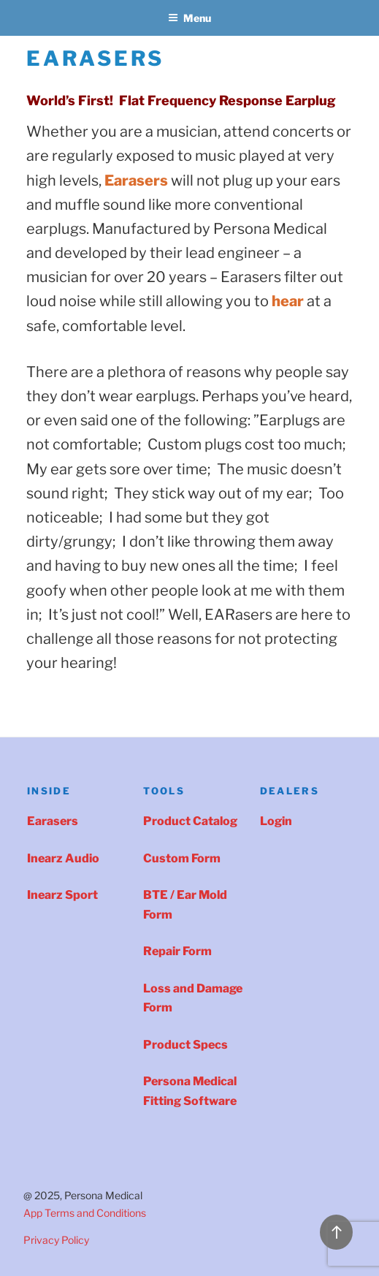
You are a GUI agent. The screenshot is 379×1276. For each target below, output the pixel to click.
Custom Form (182, 858)
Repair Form (177, 951)
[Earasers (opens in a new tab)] (136, 180)
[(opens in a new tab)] (288, 301)
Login (276, 821)
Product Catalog (190, 821)
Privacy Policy (56, 1240)
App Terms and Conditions (84, 1213)
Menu (189, 18)
